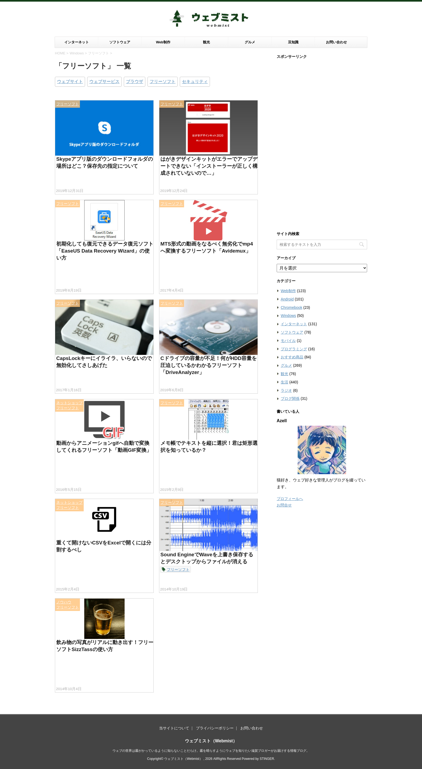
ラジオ (286, 390)
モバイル (288, 340)
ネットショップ (69, 403)
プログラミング (294, 349)
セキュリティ (195, 81)
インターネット (76, 42)
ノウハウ (63, 602)
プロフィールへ (290, 499)
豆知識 (293, 42)
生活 (284, 382)
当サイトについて (174, 728)
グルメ (250, 42)
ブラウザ (134, 81)
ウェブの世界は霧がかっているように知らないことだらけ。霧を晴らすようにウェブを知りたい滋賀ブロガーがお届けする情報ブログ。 (211, 751)
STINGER (267, 759)
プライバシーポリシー (215, 728)
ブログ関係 (290, 398)
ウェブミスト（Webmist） (211, 741)
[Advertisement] (322, 143)
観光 (206, 42)
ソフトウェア (119, 42)
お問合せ (284, 505)
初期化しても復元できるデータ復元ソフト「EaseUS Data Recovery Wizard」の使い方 (104, 251)
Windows (288, 315)
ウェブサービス (104, 81)
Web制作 (163, 42)
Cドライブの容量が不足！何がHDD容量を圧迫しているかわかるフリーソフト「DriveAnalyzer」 (208, 365)
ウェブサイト (70, 81)
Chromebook (291, 307)
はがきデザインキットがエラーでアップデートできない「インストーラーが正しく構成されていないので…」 (209, 166)
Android (287, 299)
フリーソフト (162, 81)
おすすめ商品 (292, 357)
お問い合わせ (336, 42)
